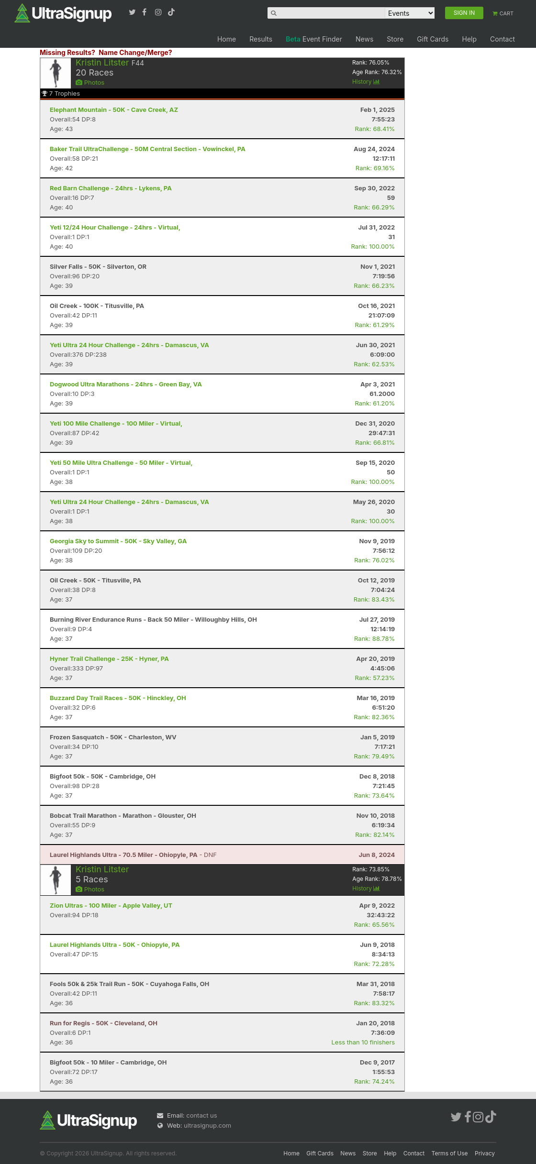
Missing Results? (67, 52)
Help (469, 39)
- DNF (133, 854)
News (364, 39)
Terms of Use (450, 1153)
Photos (90, 82)
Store (395, 39)
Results (260, 39)
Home (226, 39)
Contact (502, 39)
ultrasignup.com (207, 1125)
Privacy (485, 1153)
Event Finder (314, 39)
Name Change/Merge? (135, 52)
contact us (201, 1115)
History (366, 81)
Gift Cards (432, 39)
